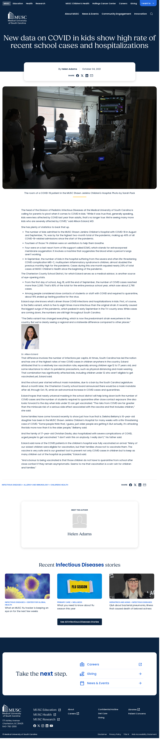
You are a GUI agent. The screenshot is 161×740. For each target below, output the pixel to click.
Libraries (134, 709)
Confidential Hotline (108, 709)
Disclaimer (102, 734)
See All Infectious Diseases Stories (79, 621)
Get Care (102, 713)
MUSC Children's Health (77, 3)
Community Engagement (116, 13)
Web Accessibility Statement (144, 734)
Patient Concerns (137, 713)
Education (18, 3)
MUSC (7, 3)
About (71, 709)
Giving (133, 3)
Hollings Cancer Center (104, 3)
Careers (123, 3)
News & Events (90, 13)
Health (29, 3)
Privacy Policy (115, 734)
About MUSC (72, 13)
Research (40, 3)
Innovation (140, 13)
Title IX (126, 734)
